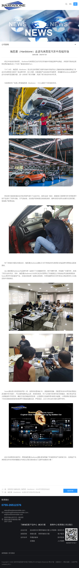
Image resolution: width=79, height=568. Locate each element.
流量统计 (59, 562)
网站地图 (66, 562)
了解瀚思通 (25, 525)
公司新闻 (5, 45)
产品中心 (33, 525)
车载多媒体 (34, 537)
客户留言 (61, 534)
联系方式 (61, 530)
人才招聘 (61, 541)
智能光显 (33, 534)
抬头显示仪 (34, 530)
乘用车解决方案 (44, 530)
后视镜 (32, 541)
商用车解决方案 (44, 534)
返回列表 (70, 491)
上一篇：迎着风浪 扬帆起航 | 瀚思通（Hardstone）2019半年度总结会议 (26, 489)
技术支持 (61, 537)
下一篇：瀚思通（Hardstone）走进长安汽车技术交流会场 (21, 492)
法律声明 (74, 562)
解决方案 (42, 525)
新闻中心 (53, 525)
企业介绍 (24, 530)
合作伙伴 (24, 537)
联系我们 (61, 525)
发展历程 (24, 534)
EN (70, 4)
